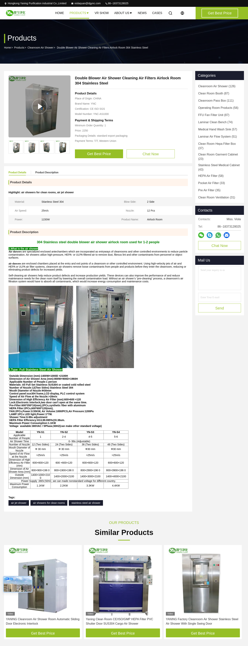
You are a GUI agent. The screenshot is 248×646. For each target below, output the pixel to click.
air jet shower (18, 502)
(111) (216, 100)
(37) (217, 146)
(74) (215, 122)
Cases (157, 13)
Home (59, 13)
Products (79, 13)
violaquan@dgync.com (86, 3)
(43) (219, 167)
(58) (211, 175)
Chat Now (219, 246)
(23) (218, 156)
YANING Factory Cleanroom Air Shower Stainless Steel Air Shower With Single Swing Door (202, 621)
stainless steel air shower (85, 502)
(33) (211, 183)
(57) (217, 129)
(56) (218, 107)
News (142, 13)
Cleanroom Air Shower (40, 47)
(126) (216, 86)
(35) (209, 190)
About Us (123, 13)
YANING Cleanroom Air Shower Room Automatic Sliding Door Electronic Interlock (43, 621)
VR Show (102, 13)
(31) (216, 197)
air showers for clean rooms (49, 502)
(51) (217, 136)
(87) (213, 93)
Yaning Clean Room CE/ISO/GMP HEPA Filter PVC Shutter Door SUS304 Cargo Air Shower (119, 621)
